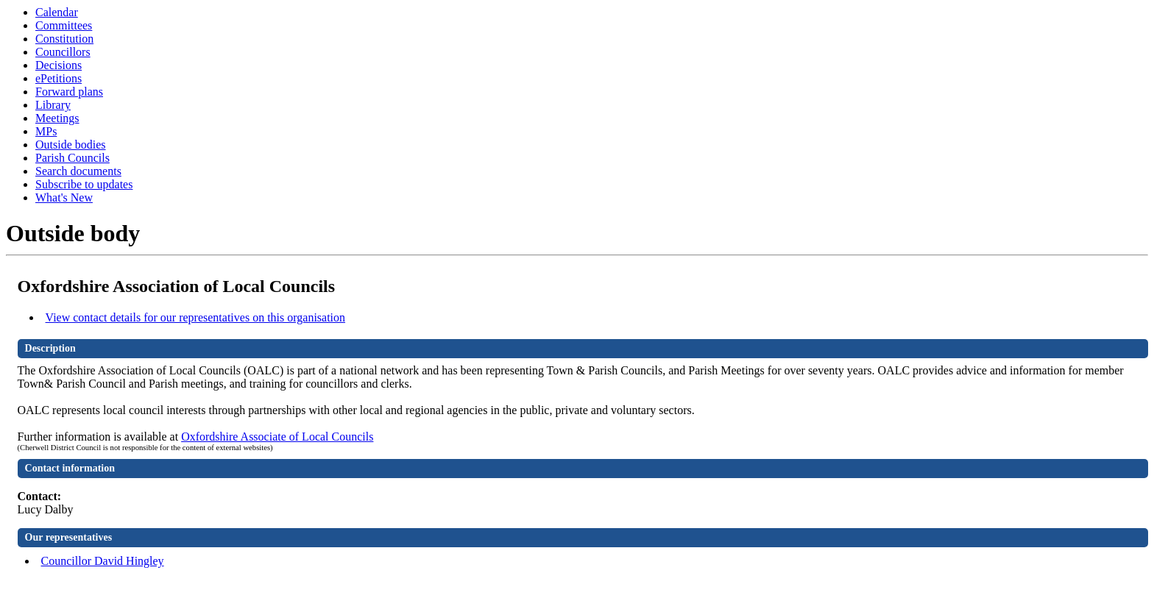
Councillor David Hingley (102, 561)
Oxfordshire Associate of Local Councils (277, 436)
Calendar (56, 12)
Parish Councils (72, 158)
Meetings (57, 118)
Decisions (58, 65)
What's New (64, 197)
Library (53, 105)
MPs (46, 131)
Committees (63, 25)
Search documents (78, 171)
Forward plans (69, 91)
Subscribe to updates (83, 184)
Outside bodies (70, 144)
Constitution (64, 38)
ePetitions (58, 78)
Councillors (63, 52)
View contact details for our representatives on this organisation (196, 317)
